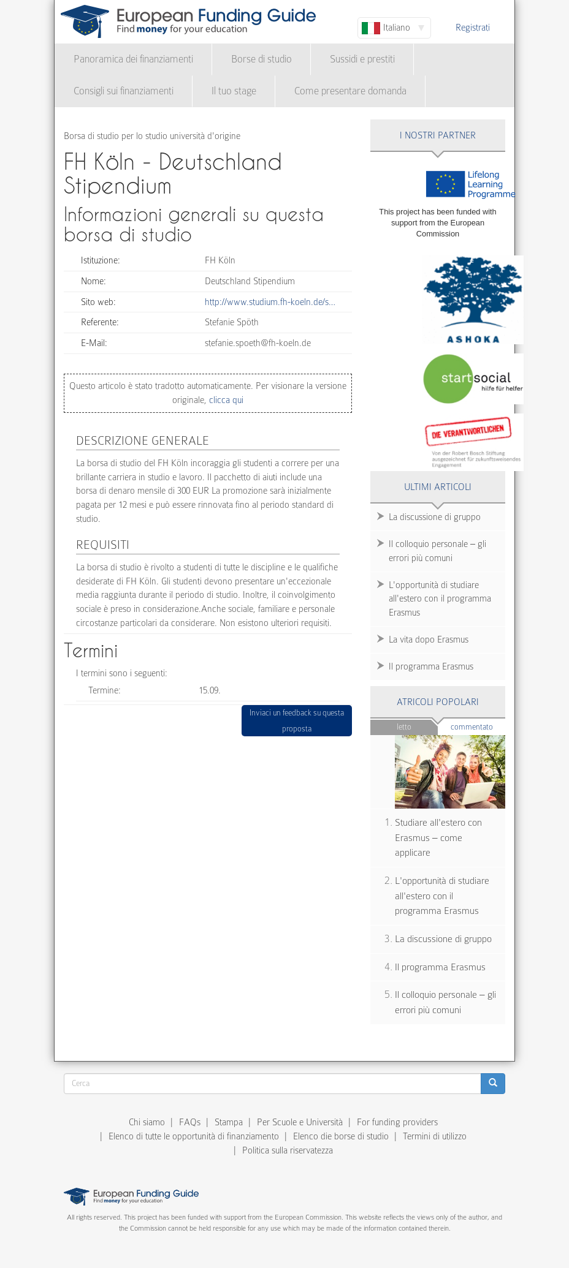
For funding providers (397, 1122)
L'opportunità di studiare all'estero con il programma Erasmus (440, 599)
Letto (404, 726)
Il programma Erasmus (431, 666)
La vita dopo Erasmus (428, 639)
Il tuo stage (234, 91)
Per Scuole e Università (300, 1122)
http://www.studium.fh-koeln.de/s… (270, 302)
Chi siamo (147, 1122)
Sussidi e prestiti (362, 59)
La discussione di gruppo (435, 517)
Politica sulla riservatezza (287, 1150)
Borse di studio (261, 59)
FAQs (189, 1122)
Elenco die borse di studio (341, 1136)
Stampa (229, 1122)
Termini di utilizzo (435, 1136)
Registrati (473, 27)
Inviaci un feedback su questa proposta (297, 720)
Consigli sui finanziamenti (124, 91)
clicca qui (225, 400)
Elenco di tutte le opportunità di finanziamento (194, 1136)
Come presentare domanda (350, 91)
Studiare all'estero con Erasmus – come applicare (438, 837)
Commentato (478, 726)
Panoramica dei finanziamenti (133, 59)
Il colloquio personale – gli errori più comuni (437, 551)
